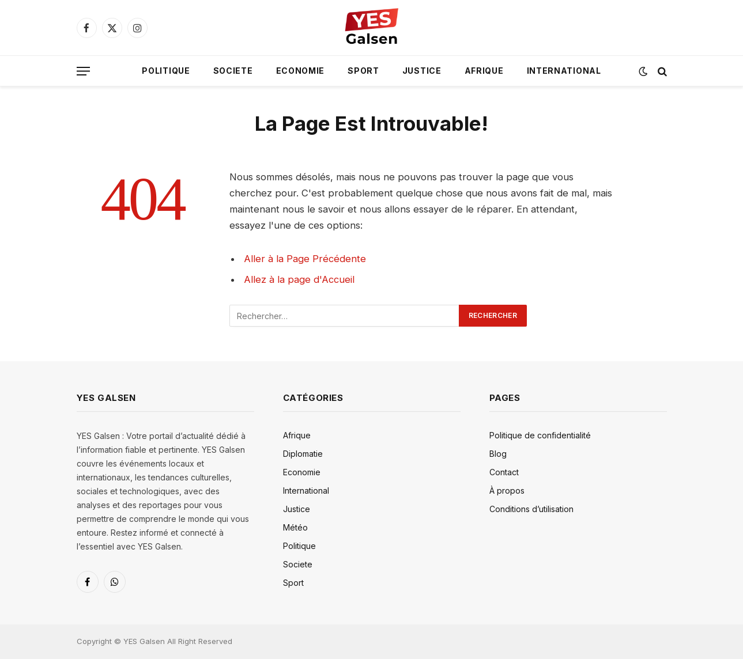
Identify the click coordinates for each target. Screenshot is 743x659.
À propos (507, 490)
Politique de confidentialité (540, 435)
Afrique (484, 70)
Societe (233, 70)
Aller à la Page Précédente (305, 258)
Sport (363, 70)
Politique (166, 70)
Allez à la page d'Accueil (299, 279)
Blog (498, 454)
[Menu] (83, 71)
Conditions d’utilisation (531, 509)
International (564, 70)
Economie (300, 70)
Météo (295, 527)
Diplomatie (303, 454)
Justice (422, 70)
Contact (504, 472)
